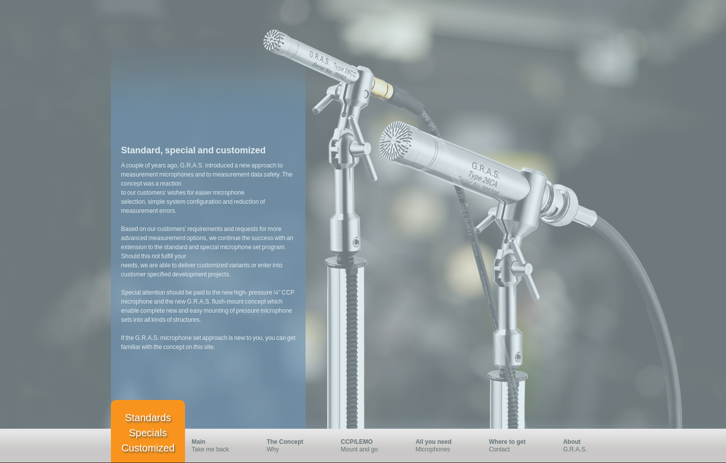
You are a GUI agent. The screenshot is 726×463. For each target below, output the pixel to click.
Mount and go (366, 445)
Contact (514, 445)
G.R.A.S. (580, 445)
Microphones (440, 445)
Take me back (217, 445)
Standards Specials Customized (148, 432)
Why (292, 445)
